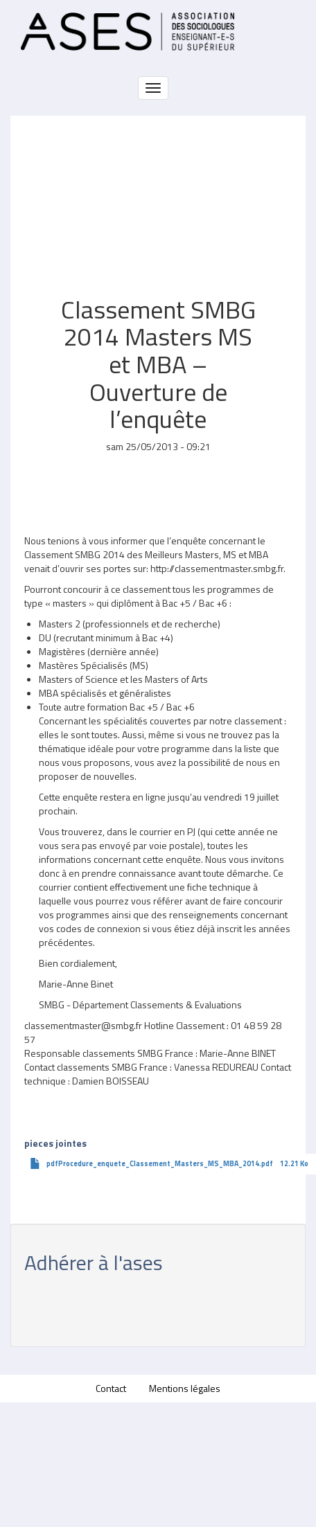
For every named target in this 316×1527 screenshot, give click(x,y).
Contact (111, 1388)
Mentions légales (184, 1388)
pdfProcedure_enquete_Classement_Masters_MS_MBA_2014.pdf (159, 1163)
